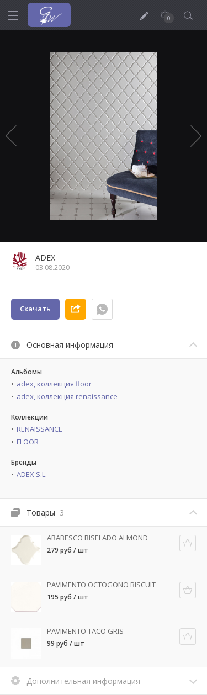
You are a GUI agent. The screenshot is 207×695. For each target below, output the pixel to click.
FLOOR (28, 442)
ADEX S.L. (32, 474)
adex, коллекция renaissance (67, 396)
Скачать (35, 309)
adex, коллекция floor (54, 384)
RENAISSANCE (39, 429)
